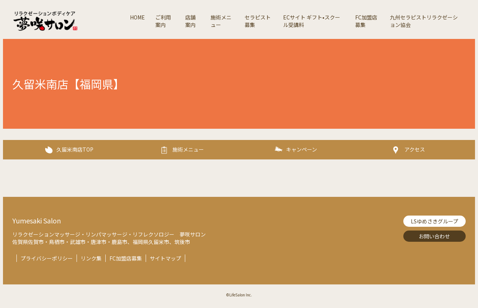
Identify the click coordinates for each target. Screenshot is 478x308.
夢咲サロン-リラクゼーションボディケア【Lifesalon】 (68, 20)
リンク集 (91, 258)
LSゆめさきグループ (434, 221)
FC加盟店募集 (125, 258)
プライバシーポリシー (47, 258)
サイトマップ (165, 258)
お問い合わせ (434, 236)
